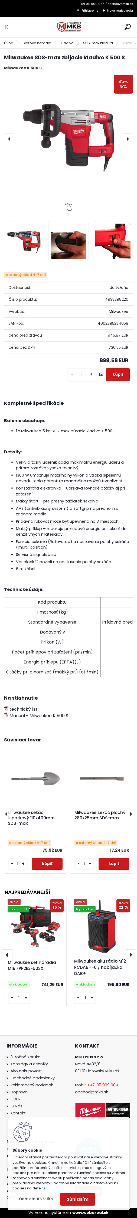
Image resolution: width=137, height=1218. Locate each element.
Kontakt (18, 1113)
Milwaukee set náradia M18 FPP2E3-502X (32, 965)
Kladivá (67, 43)
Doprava (19, 1092)
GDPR (16, 1099)
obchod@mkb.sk (91, 1092)
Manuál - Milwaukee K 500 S (36, 716)
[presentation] (9, 139)
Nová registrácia (120, 10)
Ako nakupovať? (26, 1071)
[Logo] (68, 27)
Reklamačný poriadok (32, 1085)
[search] (127, 27)
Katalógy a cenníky (29, 1064)
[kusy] (82, 374)
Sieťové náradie (37, 43)
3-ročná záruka (26, 1057)
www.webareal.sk (90, 1212)
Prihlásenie (89, 10)
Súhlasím (78, 1199)
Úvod (8, 43)
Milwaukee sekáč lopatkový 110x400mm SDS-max (31, 818)
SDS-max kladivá (98, 43)
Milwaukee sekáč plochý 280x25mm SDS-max (99, 815)
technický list (21, 709)
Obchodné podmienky (33, 1078)
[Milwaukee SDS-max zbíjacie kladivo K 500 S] (68, 139)
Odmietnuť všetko (36, 1199)
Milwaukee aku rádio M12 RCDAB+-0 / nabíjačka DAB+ (100, 967)
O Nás (16, 1106)
